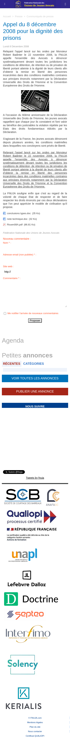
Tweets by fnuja (35, 477)
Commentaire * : (12, 278)
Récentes (11, 363)
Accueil (7, 16)
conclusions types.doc (19, 213)
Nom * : (7, 242)
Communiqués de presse (40, 16)
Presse (18, 16)
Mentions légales (35, 722)
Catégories (33, 363)
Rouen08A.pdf (15, 224)
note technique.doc (17, 219)
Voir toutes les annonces (35, 378)
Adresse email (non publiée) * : (19, 254)
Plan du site (34, 727)
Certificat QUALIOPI (35, 736)
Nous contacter (35, 731)
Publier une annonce (35, 391)
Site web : (8, 266)
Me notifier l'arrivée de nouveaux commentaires (32, 313)
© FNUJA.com (35, 718)
